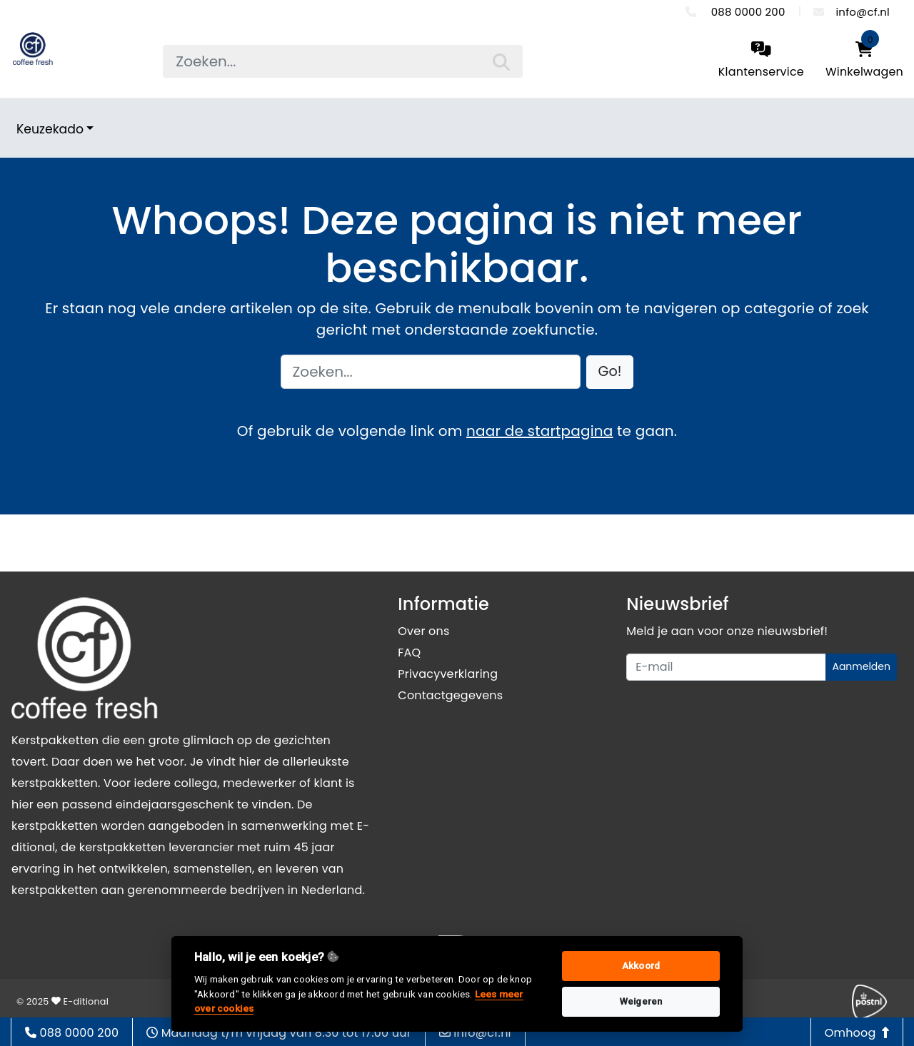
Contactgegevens (450, 695)
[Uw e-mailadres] (726, 667)
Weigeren (641, 1001)
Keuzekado (50, 129)
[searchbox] (342, 61)
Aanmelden (861, 666)
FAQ (409, 652)
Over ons (423, 631)
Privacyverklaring (448, 674)
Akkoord (641, 965)
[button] (610, 372)
